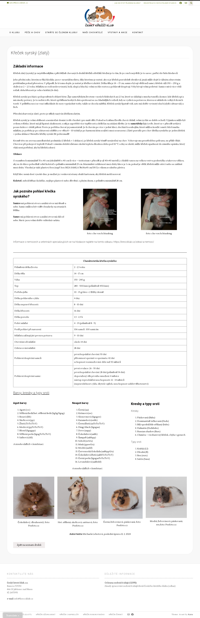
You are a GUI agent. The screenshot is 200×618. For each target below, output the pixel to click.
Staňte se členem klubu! (61, 32)
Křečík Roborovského (94, 615)
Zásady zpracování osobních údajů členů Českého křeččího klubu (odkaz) (140, 586)
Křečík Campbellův (69, 615)
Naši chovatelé (93, 32)
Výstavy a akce (117, 32)
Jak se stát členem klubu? (128, 3)
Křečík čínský (116, 615)
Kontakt (137, 32)
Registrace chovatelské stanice (160, 3)
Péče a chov (32, 32)
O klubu (14, 32)
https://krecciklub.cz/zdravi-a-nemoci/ (133, 241)
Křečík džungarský (46, 615)
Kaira (190, 614)
